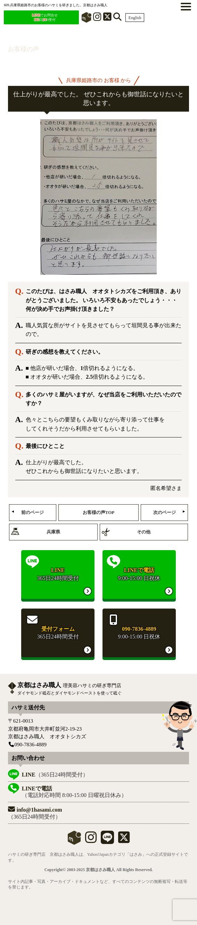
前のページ (32, 512)
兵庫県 (53, 531)
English (135, 17)
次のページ (164, 512)
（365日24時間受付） (55, 775)
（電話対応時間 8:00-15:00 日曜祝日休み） (74, 792)
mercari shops (74, 838)
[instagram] (91, 840)
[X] (107, 18)
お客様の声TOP (99, 512)
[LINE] (107, 840)
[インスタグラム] (97, 18)
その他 (143, 531)
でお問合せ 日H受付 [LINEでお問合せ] (45, 17)
